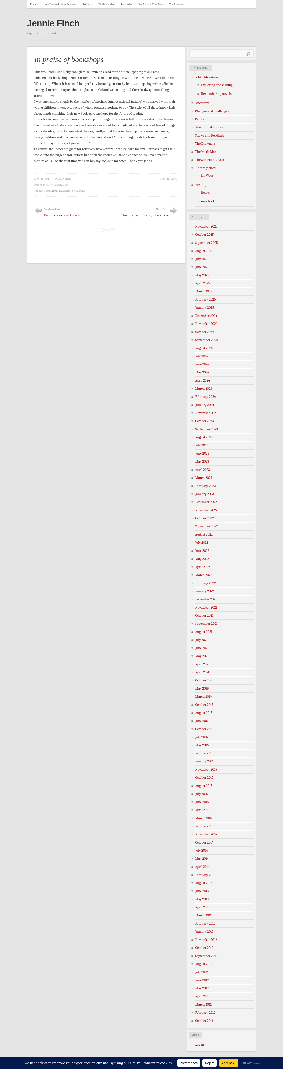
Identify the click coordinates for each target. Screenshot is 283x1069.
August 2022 (204, 534)
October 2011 (204, 1021)
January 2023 (204, 494)
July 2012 (201, 972)
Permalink (63, 178)
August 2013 (203, 883)
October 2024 (204, 332)
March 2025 (203, 291)
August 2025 (204, 251)
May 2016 (202, 745)
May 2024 (202, 372)
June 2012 (202, 980)
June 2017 (202, 721)
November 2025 (206, 227)
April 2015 (202, 810)
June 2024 (202, 364)
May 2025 (202, 275)
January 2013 (204, 932)
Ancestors (202, 103)
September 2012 (206, 956)
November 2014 (206, 834)
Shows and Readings (209, 135)
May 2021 (202, 656)
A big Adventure (206, 77)
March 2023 (203, 478)
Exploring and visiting (217, 85)
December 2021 (206, 599)
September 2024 (206, 340)
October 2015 (204, 778)
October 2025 (204, 235)
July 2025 (201, 259)
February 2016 (205, 753)
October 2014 (204, 842)
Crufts (199, 119)
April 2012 (202, 996)
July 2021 (201, 640)
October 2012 (204, 948)
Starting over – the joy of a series (145, 215)
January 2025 (204, 308)
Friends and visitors (209, 127)
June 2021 (202, 648)
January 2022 (204, 591)
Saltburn (79, 190)
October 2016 (204, 729)
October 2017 (204, 705)
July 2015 (201, 794)
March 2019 (203, 697)
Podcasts (87, 4)
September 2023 (206, 429)
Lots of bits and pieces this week (60, 4)
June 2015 (202, 802)
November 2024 (206, 324)
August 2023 (204, 437)
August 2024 (204, 348)
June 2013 (202, 891)
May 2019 (202, 688)
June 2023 (202, 453)
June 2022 (202, 551)
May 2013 (202, 899)
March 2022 (203, 575)
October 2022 (204, 518)
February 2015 (205, 826)
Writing (200, 185)
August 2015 (203, 786)
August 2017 (203, 713)
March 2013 (203, 915)
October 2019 (204, 680)
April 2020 (202, 672)
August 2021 (203, 632)
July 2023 (201, 445)
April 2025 (202, 283)
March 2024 (203, 389)
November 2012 (206, 940)
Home (33, 4)
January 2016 (204, 761)
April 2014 (202, 867)
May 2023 (202, 462)
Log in (199, 1045)
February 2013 (205, 923)
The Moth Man (106, 4)
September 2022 (206, 526)
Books (205, 192)
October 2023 (204, 421)
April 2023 (202, 470)
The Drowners (176, 4)
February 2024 (205, 397)
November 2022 (206, 510)
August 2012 (203, 964)
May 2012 (202, 988)
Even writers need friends (62, 215)
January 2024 (204, 405)
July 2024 (201, 356)
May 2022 (202, 559)
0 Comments (168, 178)
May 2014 (202, 859)
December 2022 (206, 502)
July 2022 (201, 543)
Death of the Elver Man (150, 4)
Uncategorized (57, 184)
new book (208, 201)
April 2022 (202, 567)
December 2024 (206, 316)
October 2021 (204, 616)
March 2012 (203, 1005)
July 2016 (201, 737)
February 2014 (205, 875)
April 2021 (202, 664)
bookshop (50, 190)
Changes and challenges (212, 111)
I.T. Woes (207, 176)
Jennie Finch (53, 23)
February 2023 (205, 486)
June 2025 (202, 267)
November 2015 (206, 769)
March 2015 (203, 818)
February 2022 (205, 583)
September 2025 (206, 243)
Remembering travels (216, 94)
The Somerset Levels (209, 160)
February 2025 (205, 299)
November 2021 (206, 607)
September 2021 (206, 624)
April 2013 (202, 907)
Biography (126, 4)
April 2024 (202, 380)
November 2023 (206, 413)
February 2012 (205, 1013)
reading (65, 190)
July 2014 (201, 851)
